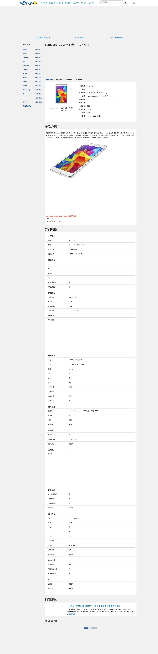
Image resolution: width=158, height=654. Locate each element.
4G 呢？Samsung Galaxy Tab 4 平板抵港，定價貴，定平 (94, 605)
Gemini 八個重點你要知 (116, 38)
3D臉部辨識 (52, 574)
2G (49, 264)
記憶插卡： (82, 109)
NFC (49, 532)
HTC (24, 61)
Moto (25, 74)
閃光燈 (50, 435)
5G (49, 278)
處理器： (83, 106)
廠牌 (49, 240)
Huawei (26, 66)
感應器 (50, 584)
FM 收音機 (51, 503)
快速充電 (51, 387)
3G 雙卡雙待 (52, 287)
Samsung (26, 90)
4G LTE (50, 273)
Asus (25, 54)
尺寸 (49, 364)
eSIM (49, 378)
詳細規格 (69, 80)
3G (49, 269)
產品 (40, 49)
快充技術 (51, 392)
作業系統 (51, 297)
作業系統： (82, 86)
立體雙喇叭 (51, 499)
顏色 (49, 360)
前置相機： (82, 103)
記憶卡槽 (51, 550)
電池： (84, 113)
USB (49, 536)
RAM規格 (51, 315)
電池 (49, 382)
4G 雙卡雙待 (52, 282)
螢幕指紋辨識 (52, 569)
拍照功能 (51, 444)
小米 (24, 102)
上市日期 (51, 249)
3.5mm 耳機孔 (53, 494)
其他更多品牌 (27, 106)
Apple (25, 49)
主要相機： (82, 99)
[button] (134, 3)
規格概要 (49, 80)
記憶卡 (50, 545)
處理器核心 (51, 306)
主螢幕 (50, 411)
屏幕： (84, 96)
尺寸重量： (82, 93)
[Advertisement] (90, 62)
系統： (84, 89)
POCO (25, 86)
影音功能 (51, 508)
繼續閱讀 (72, 614)
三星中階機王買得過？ (42, 38)
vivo (24, 98)
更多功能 (51, 554)
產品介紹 (59, 80)
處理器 (50, 302)
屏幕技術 (51, 424)
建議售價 (51, 254)
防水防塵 (51, 401)
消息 (36, 49)
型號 (49, 245)
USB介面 (51, 541)
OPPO (25, 82)
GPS (49, 527)
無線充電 (51, 396)
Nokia (25, 78)
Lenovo (25, 70)
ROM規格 (51, 320)
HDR (49, 420)
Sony (25, 94)
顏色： (84, 116)
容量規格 (51, 311)
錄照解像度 (51, 439)
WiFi (49, 518)
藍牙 (49, 523)
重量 (49, 369)
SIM (49, 373)
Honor (25, 58)
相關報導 (79, 80)
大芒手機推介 (79, 38)
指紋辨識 (51, 564)
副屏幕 (50, 415)
